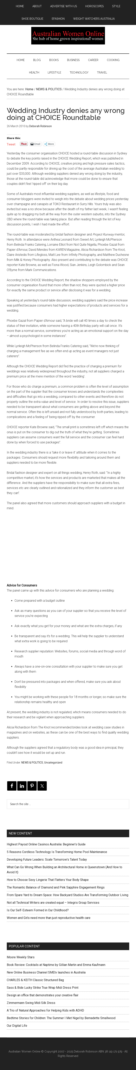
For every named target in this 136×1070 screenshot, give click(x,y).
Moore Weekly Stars (21, 957)
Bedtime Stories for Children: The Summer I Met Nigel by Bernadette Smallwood (61, 1018)
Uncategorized (53, 762)
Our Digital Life (17, 1025)
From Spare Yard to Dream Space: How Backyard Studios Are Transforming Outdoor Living (67, 895)
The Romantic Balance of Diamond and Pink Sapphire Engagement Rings (56, 887)
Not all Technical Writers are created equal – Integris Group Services (53, 902)
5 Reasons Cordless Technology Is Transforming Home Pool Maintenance (57, 852)
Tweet (11, 144)
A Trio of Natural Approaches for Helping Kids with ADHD (45, 1010)
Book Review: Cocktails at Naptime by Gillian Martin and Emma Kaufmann (56, 965)
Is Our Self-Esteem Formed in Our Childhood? (38, 910)
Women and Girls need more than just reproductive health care (48, 918)
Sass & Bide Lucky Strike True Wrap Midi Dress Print (42, 987)
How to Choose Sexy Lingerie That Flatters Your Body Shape (48, 880)
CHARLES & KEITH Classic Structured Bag (35, 980)
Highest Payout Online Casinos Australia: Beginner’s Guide (46, 844)
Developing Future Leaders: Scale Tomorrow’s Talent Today (47, 859)
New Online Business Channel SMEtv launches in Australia (46, 972)
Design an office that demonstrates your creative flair (42, 995)
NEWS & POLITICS (32, 762)
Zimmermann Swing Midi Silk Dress (31, 1003)
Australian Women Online (68, 35)
